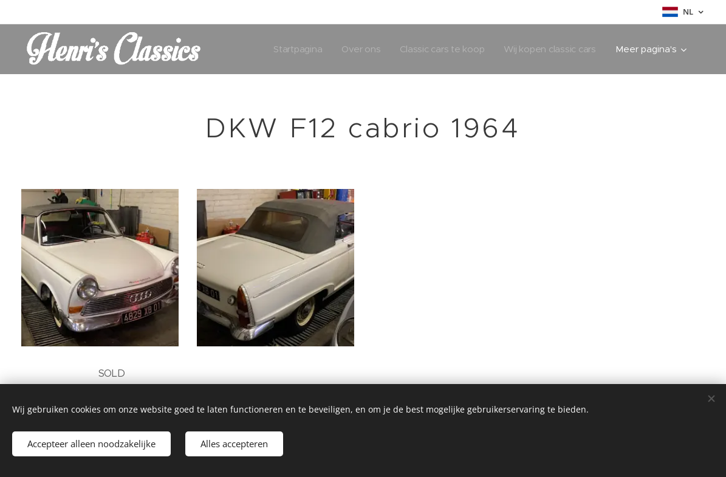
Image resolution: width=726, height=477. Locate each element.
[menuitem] (292, 49)
